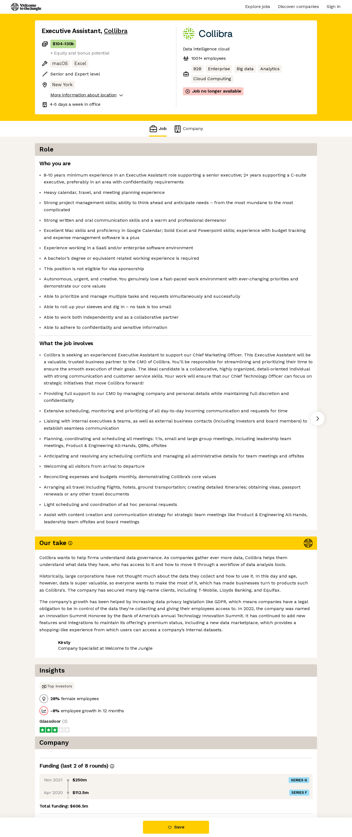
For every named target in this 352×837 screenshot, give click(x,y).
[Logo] (26, 7)
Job (158, 128)
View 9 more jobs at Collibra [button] (110, 719)
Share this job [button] (56, 719)
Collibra (115, 31)
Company (188, 128)
